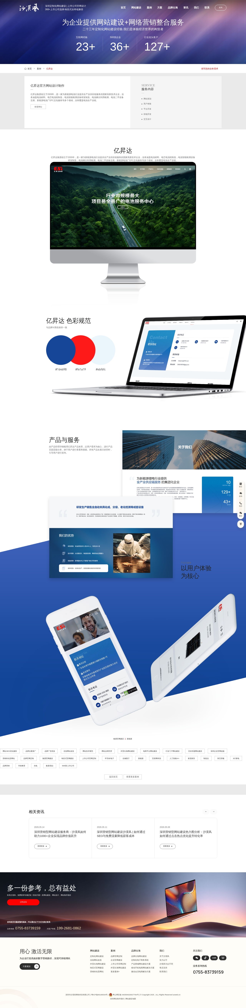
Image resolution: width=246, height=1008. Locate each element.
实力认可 (163, 960)
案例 (149, 7)
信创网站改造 (69, 751)
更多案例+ (115, 972)
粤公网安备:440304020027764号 (126, 995)
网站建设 (136, 7)
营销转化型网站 (9, 758)
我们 (196, 7)
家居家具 (191, 758)
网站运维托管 (107, 751)
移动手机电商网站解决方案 (142, 968)
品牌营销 (6, 766)
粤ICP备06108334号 (99, 995)
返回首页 (113, 777)
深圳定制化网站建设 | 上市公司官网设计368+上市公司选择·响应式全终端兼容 (65, 8)
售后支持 (163, 968)
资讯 (185, 7)
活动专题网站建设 (195, 751)
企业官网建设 (116, 960)
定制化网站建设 (97, 956)
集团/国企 (49, 766)
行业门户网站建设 (173, 751)
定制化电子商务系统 (140, 960)
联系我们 (163, 972)
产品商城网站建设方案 (140, 964)
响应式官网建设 (68, 758)
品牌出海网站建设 (139, 956)
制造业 (206, 758)
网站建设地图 (130, 999)
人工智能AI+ (174, 758)
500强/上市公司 (68, 766)
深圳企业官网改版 (217, 751)
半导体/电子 (109, 758)
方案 (159, 7)
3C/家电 (236, 758)
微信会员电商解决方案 (140, 972)
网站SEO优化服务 (10, 751)
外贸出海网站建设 (128, 751)
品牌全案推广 (31, 751)
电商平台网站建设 (150, 751)
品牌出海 (173, 7)
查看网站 (38, 107)
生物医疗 (126, 758)
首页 (123, 7)
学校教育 (21, 766)
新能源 (129, 739)
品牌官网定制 (28, 758)
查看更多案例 (132, 777)
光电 (35, 766)
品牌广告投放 (50, 751)
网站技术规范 (88, 751)
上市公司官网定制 (89, 758)
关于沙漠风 (164, 956)
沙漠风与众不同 (166, 964)
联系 (206, 7)
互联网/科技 (156, 758)
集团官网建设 (118, 739)
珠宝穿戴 (220, 758)
